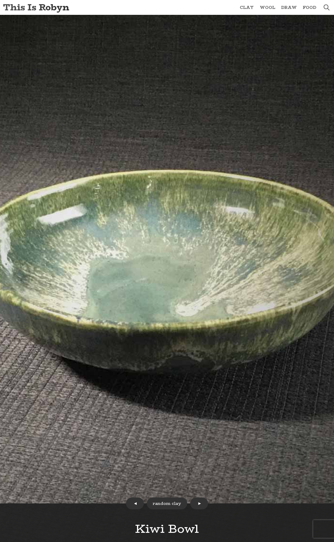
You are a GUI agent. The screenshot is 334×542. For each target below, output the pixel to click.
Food (309, 7)
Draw (289, 7)
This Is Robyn (36, 7)
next (199, 503)
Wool (267, 7)
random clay (167, 503)
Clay (247, 7)
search (326, 7)
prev (135, 503)
